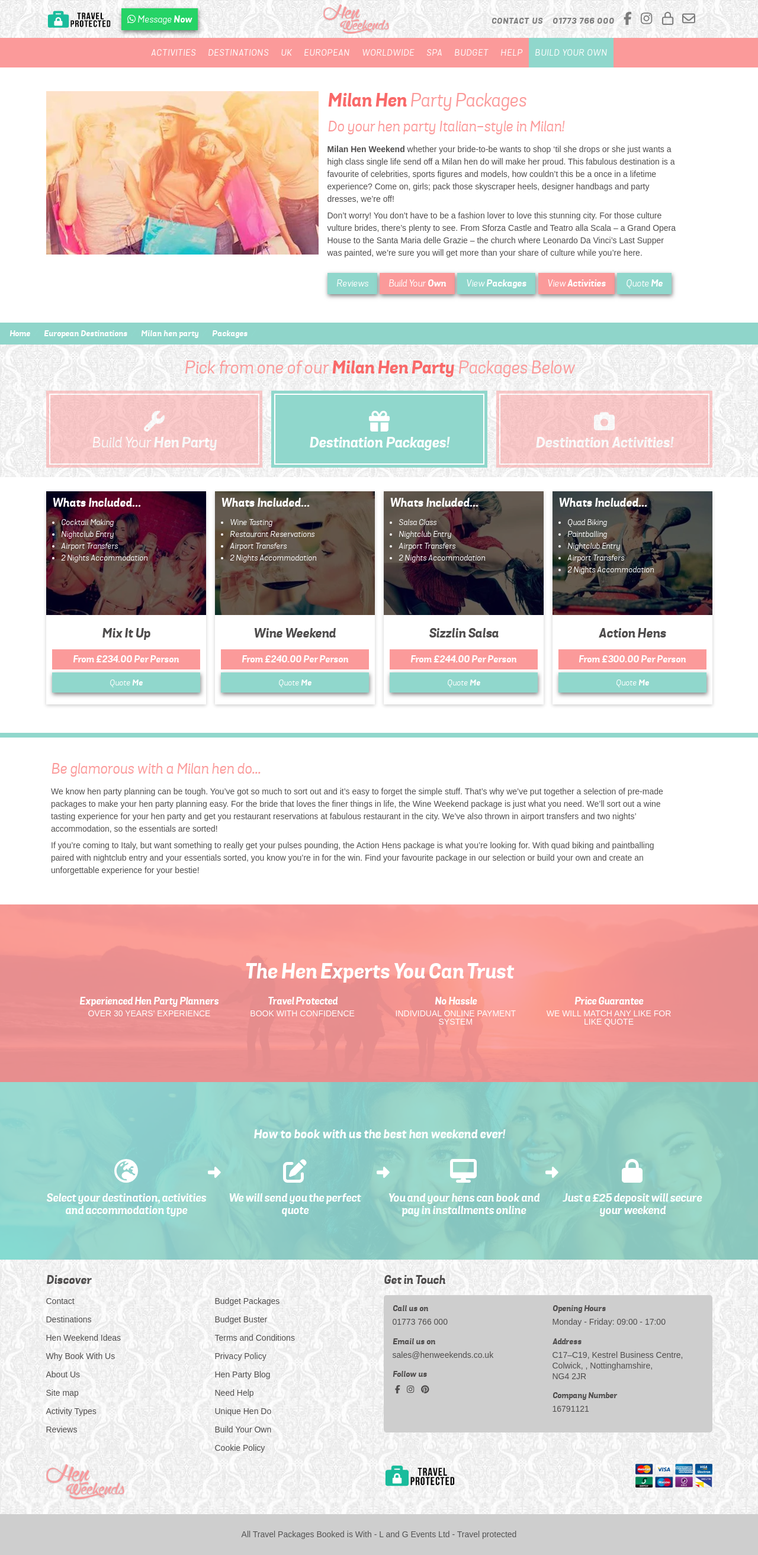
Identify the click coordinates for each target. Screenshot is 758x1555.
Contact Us (517, 20)
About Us (63, 1374)
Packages (230, 333)
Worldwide (388, 52)
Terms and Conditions (255, 1337)
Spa (434, 52)
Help (511, 52)
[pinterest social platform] (425, 1389)
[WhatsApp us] (159, 19)
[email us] (688, 19)
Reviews (352, 283)
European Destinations (85, 333)
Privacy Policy (240, 1356)
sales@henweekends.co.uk (443, 1355)
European (327, 52)
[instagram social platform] (648, 19)
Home (19, 333)
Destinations (238, 52)
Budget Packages (247, 1301)
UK (286, 52)
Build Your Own (571, 52)
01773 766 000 (420, 1322)
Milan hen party (169, 333)
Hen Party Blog (243, 1374)
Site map (62, 1393)
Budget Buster (241, 1319)
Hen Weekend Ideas (83, 1337)
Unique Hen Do (243, 1411)
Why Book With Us (80, 1356)
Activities (173, 52)
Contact (60, 1301)
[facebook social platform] (629, 19)
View (496, 283)
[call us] (584, 20)
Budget (471, 52)
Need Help (234, 1393)
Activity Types (71, 1411)
